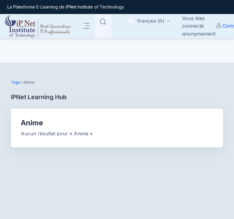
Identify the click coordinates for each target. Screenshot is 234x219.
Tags (15, 82)
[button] (149, 22)
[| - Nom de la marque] (38, 26)
